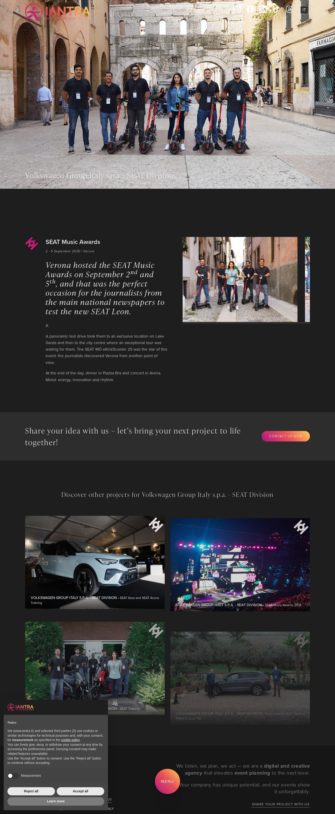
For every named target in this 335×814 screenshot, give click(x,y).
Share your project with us (280, 804)
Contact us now (285, 436)
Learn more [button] (56, 801)
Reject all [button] (31, 791)
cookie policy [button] (70, 740)
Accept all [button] (80, 791)
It (304, 10)
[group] (235, 279)
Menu (167, 781)
